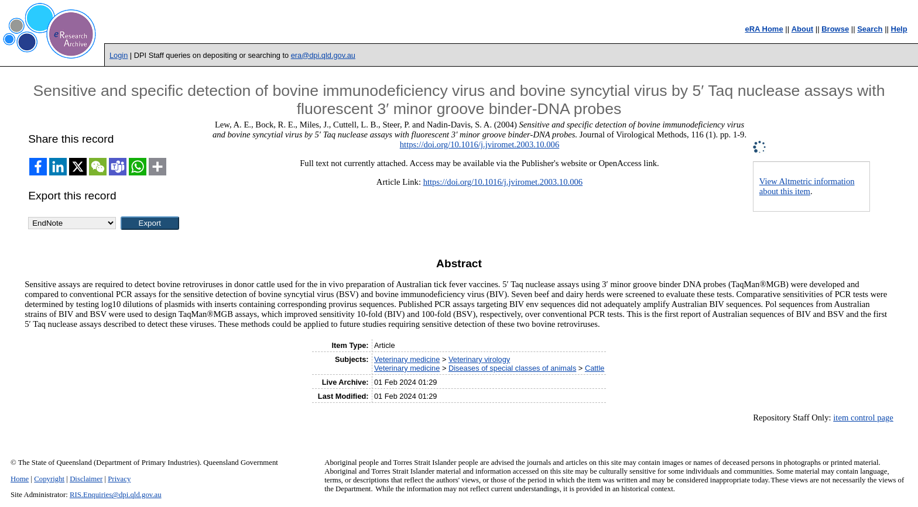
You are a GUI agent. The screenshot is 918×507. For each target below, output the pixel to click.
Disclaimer (86, 479)
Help (899, 29)
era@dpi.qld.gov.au (323, 55)
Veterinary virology (479, 359)
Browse (835, 29)
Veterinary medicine (407, 359)
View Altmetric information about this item (807, 186)
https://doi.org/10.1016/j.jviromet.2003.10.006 (480, 144)
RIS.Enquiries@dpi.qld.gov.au (116, 495)
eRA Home (764, 29)
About (803, 29)
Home (20, 479)
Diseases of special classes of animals (512, 368)
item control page (863, 417)
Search (869, 29)
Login (118, 55)
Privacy (119, 479)
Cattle (594, 368)
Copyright (49, 479)
